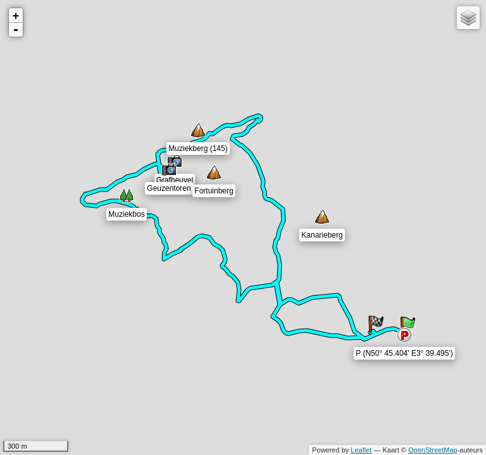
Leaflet (361, 450)
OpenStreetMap (433, 450)
